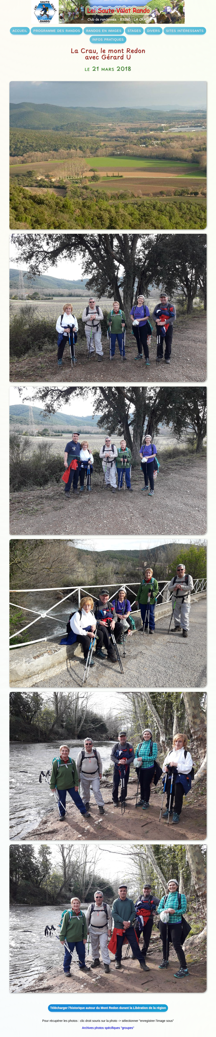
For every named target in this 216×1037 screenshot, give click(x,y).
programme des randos (56, 30)
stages (134, 30)
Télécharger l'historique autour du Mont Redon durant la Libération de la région (108, 1008)
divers (153, 30)
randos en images (103, 30)
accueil (19, 30)
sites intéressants (185, 30)
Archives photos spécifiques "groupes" (108, 1028)
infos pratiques (108, 39)
